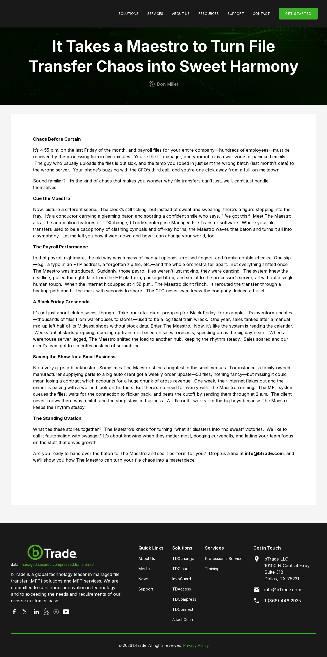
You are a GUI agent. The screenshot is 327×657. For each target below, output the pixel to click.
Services (155, 14)
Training (212, 568)
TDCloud (180, 568)
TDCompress (184, 599)
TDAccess (181, 589)
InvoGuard (181, 578)
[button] (128, 13)
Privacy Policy (196, 645)
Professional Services (225, 558)
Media (144, 568)
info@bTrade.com (282, 589)
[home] (50, 13)
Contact (261, 14)
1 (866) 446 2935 (282, 600)
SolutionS (128, 14)
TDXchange (183, 558)
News (143, 578)
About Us (181, 14)
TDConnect (182, 609)
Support (145, 589)
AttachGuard (183, 619)
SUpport (236, 14)
